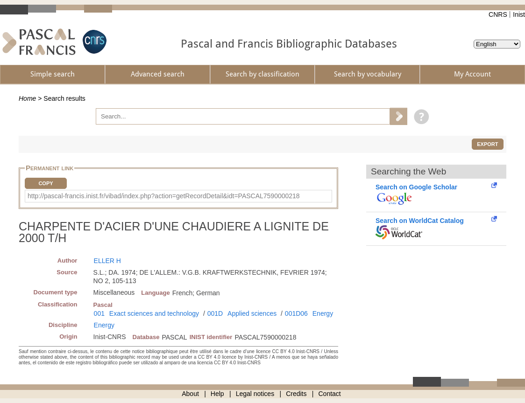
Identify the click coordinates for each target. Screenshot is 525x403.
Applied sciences (252, 313)
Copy (45, 183)
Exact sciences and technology (154, 313)
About (190, 393)
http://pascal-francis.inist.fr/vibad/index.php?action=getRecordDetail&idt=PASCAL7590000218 (164, 196)
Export (487, 144)
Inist (519, 14)
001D (215, 313)
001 (99, 313)
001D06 (296, 313)
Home (27, 98)
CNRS (498, 14)
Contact (330, 393)
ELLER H (107, 260)
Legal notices (255, 393)
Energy (322, 313)
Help (217, 393)
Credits (296, 393)
